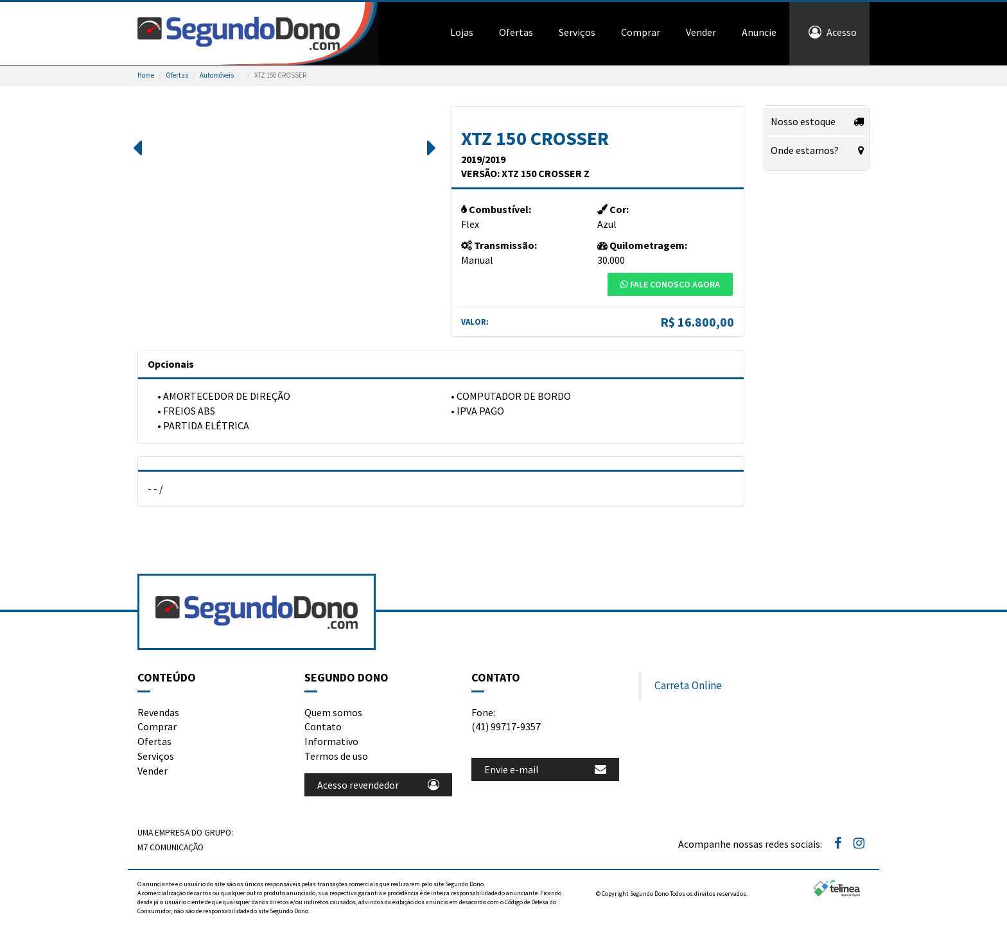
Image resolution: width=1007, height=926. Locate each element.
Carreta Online (688, 685)
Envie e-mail (545, 769)
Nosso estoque (803, 121)
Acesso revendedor (378, 784)
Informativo (331, 741)
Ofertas (516, 32)
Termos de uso (336, 756)
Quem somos (333, 712)
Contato (323, 726)
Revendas (158, 712)
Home (145, 75)
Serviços (577, 32)
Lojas (461, 32)
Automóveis (217, 75)
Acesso (833, 32)
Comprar (640, 32)
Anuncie (759, 32)
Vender (701, 32)
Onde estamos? (805, 150)
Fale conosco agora (670, 284)
